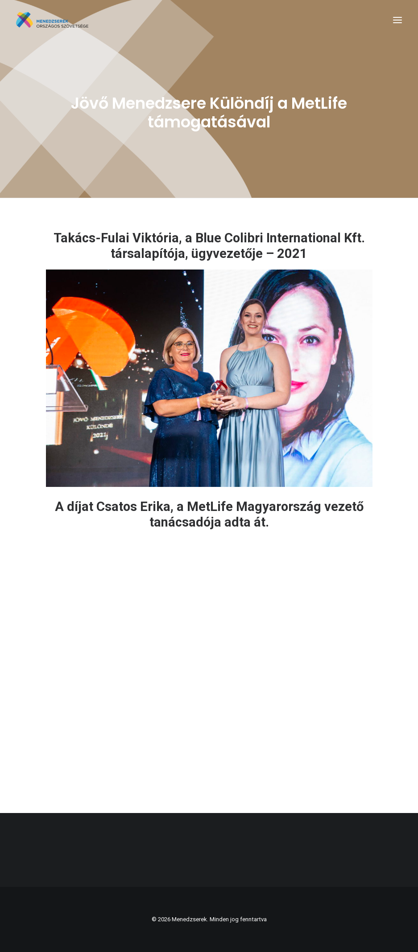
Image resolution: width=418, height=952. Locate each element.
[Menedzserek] (52, 20)
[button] (397, 20)
